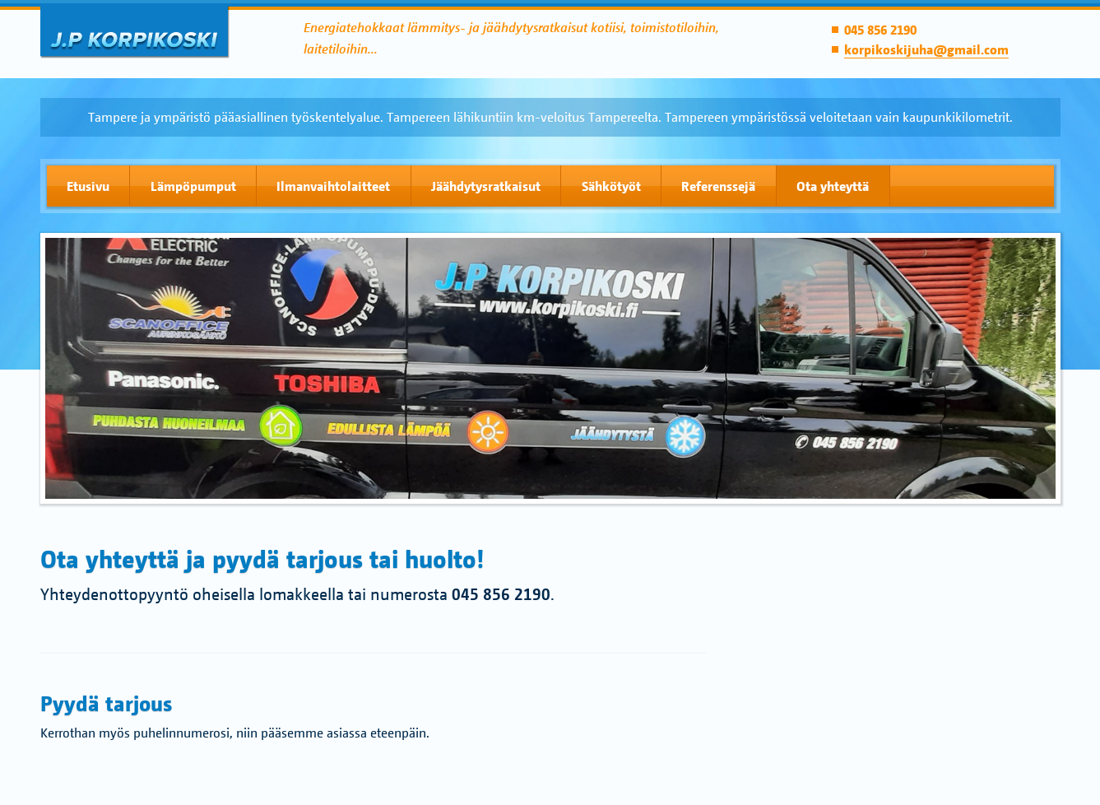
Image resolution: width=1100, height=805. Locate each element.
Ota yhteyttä (832, 186)
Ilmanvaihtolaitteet (333, 186)
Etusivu (88, 186)
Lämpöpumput (193, 186)
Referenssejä (718, 186)
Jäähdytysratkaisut (486, 186)
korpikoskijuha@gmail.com (926, 49)
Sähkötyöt (611, 186)
